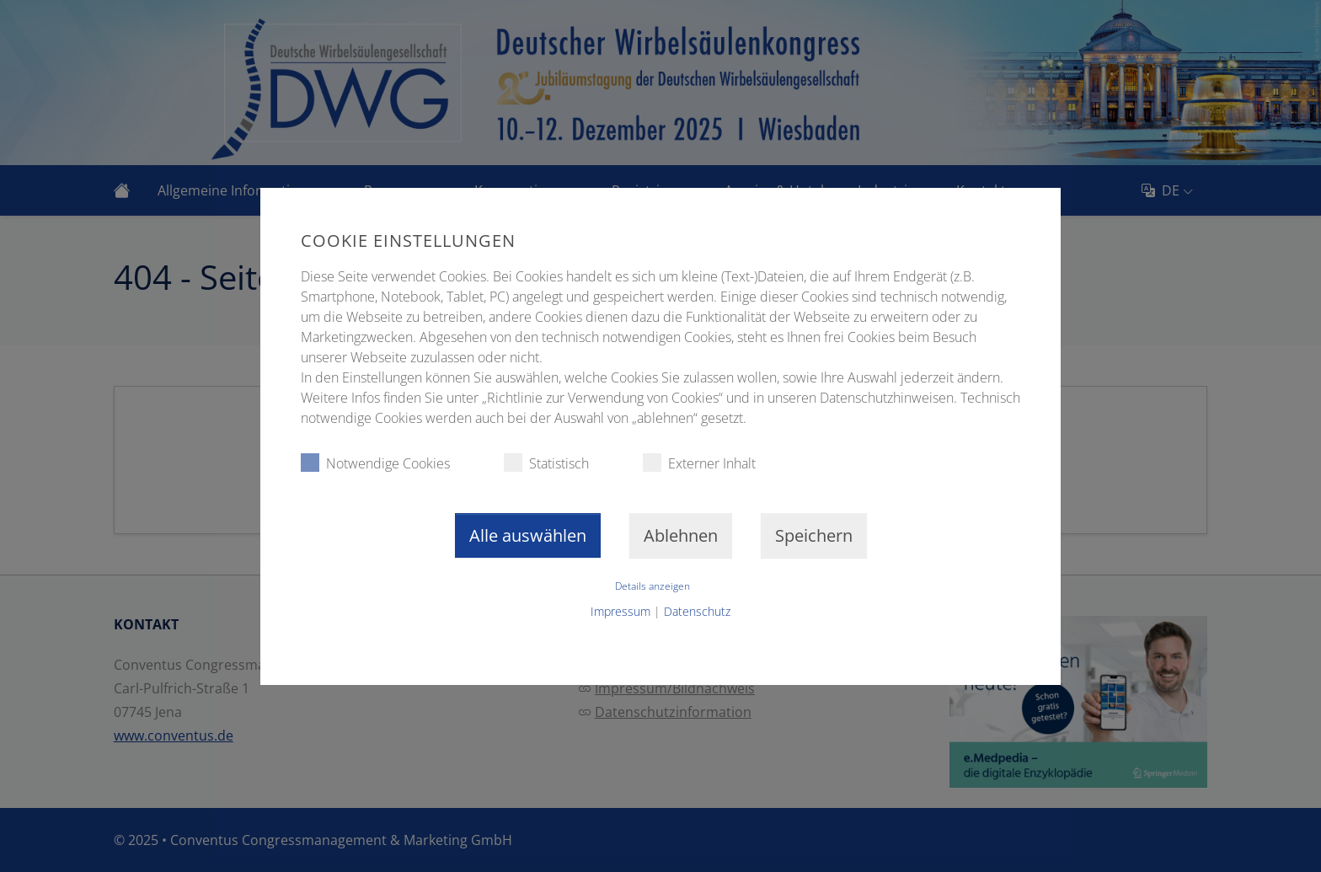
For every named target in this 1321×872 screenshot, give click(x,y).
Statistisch (546, 463)
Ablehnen (681, 535)
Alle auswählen (527, 535)
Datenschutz (697, 611)
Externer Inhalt (699, 463)
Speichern (814, 535)
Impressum (620, 611)
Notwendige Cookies (375, 463)
